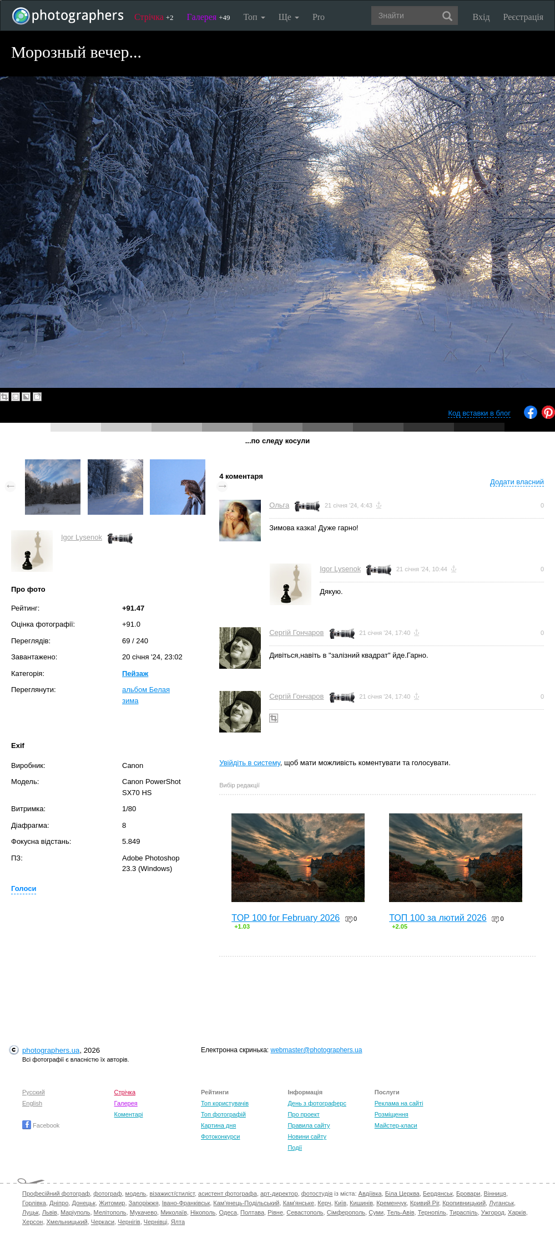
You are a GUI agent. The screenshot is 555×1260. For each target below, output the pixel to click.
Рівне (275, 1212)
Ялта (178, 1221)
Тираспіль (464, 1212)
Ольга (279, 505)
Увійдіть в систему (249, 763)
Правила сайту (308, 1125)
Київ (340, 1203)
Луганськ (501, 1203)
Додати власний (517, 482)
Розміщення (391, 1114)
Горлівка (34, 1203)
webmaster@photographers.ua (316, 1050)
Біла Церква (402, 1193)
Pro (318, 17)
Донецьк (83, 1203)
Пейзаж (135, 673)
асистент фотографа (227, 1193)
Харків (517, 1212)
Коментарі (128, 1114)
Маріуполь (75, 1212)
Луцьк (30, 1212)
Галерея (208, 17)
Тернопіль (432, 1212)
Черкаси (102, 1221)
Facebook (40, 1125)
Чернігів (129, 1221)
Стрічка (154, 17)
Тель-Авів (400, 1212)
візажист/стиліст (171, 1193)
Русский (33, 1092)
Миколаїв (173, 1212)
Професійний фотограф (56, 1193)
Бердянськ (438, 1193)
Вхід (481, 17)
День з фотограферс (316, 1103)
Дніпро (58, 1203)
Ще (289, 17)
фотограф (107, 1193)
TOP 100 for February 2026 (285, 918)
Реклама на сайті (399, 1103)
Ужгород (492, 1212)
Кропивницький (464, 1203)
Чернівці (156, 1221)
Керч (324, 1203)
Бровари (468, 1193)
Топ (254, 17)
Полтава (252, 1212)
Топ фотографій (223, 1114)
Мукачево (143, 1212)
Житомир (112, 1203)
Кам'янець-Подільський (246, 1203)
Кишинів (361, 1203)
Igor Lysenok (81, 537)
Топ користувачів (225, 1103)
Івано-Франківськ (186, 1203)
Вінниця (495, 1193)
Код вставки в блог (479, 413)
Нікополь (202, 1212)
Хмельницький (67, 1221)
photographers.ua (50, 1050)
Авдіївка (370, 1193)
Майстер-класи (396, 1125)
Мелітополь (110, 1212)
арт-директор (279, 1193)
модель (136, 1193)
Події (294, 1147)
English (32, 1103)
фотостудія (317, 1193)
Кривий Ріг (424, 1203)
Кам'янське (299, 1203)
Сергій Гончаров (296, 632)
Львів (49, 1212)
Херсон (32, 1221)
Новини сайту (306, 1136)
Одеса (227, 1212)
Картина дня (218, 1125)
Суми (376, 1212)
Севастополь (304, 1212)
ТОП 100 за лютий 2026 (438, 918)
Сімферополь (346, 1212)
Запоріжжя (144, 1203)
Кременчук (391, 1203)
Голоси (23, 888)
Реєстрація (523, 17)
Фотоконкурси (220, 1136)
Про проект (303, 1114)
